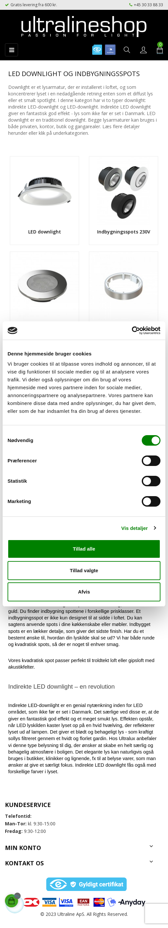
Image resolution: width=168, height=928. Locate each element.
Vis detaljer (134, 528)
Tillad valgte (84, 570)
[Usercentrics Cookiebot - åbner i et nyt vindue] (131, 330)
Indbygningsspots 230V (123, 232)
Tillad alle (84, 549)
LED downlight (44, 232)
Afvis (84, 592)
